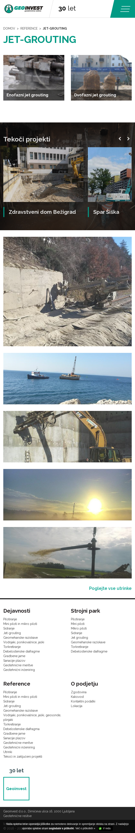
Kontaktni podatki (83, 701)
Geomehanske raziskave (20, 637)
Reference (29, 28)
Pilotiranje (10, 619)
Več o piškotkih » (85, 828)
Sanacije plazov (14, 660)
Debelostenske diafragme (21, 651)
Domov (9, 28)
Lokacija (76, 706)
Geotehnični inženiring (19, 670)
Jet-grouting (55, 28)
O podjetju (84, 684)
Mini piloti (78, 624)
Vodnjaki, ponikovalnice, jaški (23, 642)
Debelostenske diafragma (21, 729)
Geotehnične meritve (18, 665)
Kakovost (77, 697)
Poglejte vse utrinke (110, 588)
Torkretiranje (12, 647)
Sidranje (8, 628)
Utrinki (7, 752)
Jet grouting (79, 637)
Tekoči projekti (26, 139)
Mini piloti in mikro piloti (20, 624)
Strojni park (85, 611)
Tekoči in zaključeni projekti (22, 756)
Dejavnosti (16, 611)
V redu (107, 828)
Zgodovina (78, 692)
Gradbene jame (14, 656)
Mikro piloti (79, 628)
